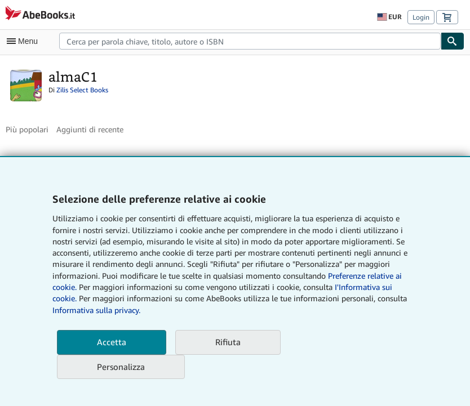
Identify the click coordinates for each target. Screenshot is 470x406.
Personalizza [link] (121, 367)
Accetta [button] (111, 342)
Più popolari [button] (27, 129)
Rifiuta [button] (228, 342)
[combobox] (250, 41)
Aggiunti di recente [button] (89, 129)
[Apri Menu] (25, 41)
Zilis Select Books (82, 90)
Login (421, 17)
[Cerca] (452, 41)
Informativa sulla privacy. (96, 310)
